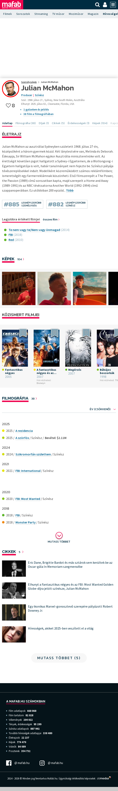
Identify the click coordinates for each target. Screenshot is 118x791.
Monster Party (25, 522)
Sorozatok (23, 14)
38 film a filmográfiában (38, 114)
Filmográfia (15, 398)
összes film (51, 219)
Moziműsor (76, 14)
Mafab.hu (52, 778)
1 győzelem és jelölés (36, 109)
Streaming (41, 14)
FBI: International (28, 471)
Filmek (7, 14)
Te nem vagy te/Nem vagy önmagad (34, 230)
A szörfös (22, 438)
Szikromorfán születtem (33, 454)
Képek (8, 259)
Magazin (93, 14)
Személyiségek (29, 81)
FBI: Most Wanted (27, 499)
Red (11, 240)
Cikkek (9, 551)
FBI (11, 235)
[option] (18, 288)
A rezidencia (24, 431)
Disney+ (41, 383)
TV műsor (58, 14)
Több (70, 190)
